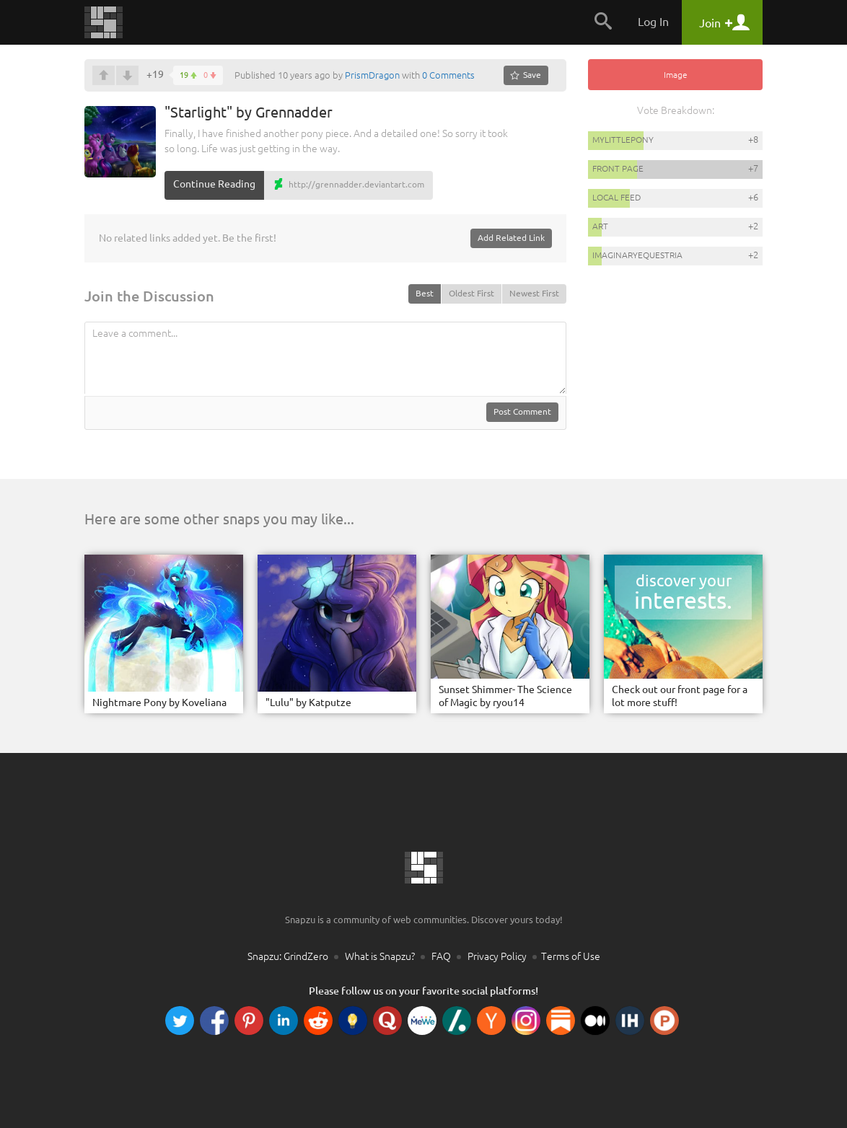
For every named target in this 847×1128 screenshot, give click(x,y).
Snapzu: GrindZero (287, 956)
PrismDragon (372, 75)
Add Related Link (511, 237)
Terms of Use (570, 956)
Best (425, 293)
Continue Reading (214, 184)
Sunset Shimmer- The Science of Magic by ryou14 (505, 696)
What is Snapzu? (380, 956)
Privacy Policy (497, 956)
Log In (653, 21)
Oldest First (471, 293)
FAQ (441, 956)
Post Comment (522, 411)
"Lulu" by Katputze (308, 702)
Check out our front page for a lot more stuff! (679, 696)
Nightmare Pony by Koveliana (159, 702)
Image (676, 74)
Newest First (534, 293)
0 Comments (448, 75)
